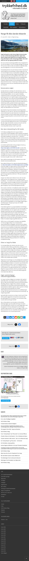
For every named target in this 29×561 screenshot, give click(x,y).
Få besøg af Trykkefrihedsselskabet (8, 488)
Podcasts (23, 24)
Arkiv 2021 (3, 537)
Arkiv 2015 (3, 549)
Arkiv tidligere (4, 553)
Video (17, 24)
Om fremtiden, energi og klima (8, 443)
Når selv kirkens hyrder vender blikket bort (10, 455)
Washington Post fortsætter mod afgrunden (11, 460)
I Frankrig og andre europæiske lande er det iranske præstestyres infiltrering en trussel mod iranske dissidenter (14, 448)
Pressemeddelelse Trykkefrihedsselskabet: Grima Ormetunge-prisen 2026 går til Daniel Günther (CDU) (12, 426)
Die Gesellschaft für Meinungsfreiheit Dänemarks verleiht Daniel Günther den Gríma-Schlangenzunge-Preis (13, 416)
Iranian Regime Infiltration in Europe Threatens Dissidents (14, 445)
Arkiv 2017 (3, 545)
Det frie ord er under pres (6, 492)
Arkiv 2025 (3, 529)
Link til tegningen (4, 397)
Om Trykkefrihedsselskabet (6, 474)
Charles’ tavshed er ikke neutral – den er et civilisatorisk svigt (14, 438)
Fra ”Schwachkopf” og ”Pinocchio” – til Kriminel (11, 440)
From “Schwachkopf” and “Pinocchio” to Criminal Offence (14, 433)
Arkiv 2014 (3, 551)
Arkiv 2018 (3, 543)
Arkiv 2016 (3, 547)
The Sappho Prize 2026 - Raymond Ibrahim (10, 429)
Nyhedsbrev (22, 27)
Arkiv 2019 (3, 541)
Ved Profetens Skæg (5, 421)
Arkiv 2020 (3, 539)
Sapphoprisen (4, 484)
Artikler (12, 24)
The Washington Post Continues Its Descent (10, 457)
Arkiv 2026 (3, 527)
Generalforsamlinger (5, 476)
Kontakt (2, 496)
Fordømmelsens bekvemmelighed (8, 423)
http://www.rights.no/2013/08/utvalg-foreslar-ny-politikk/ (15, 164)
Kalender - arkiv (4, 519)
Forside (6, 24)
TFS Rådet (3, 480)
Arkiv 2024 (3, 531)
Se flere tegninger (6, 400)
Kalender (5, 27)
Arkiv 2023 (3, 533)
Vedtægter (3, 482)
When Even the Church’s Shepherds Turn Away (11, 453)
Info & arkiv (4, 1)
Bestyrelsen (3, 478)
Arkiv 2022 (3, 535)
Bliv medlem (13, 27)
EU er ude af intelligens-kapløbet (8, 419)
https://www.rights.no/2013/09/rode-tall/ (10, 148)
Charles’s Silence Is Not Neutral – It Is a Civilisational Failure (14, 436)
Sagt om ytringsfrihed (5, 490)
